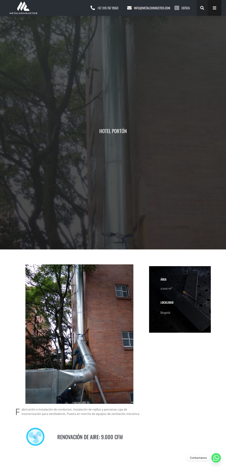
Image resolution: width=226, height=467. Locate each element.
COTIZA (186, 8)
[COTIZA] (177, 8)
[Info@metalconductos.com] (129, 8)
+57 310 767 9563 (107, 8)
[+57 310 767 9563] (93, 8)
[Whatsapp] (216, 458)
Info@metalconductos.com (152, 8)
